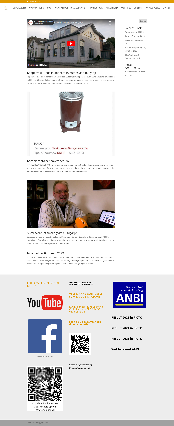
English (166, 8)
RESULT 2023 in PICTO (126, 339)
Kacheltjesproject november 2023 (49, 161)
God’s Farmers (19, 8)
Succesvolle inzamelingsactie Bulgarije (52, 233)
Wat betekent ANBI (125, 349)
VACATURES (126, 8)
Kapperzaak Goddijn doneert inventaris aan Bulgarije (62, 73)
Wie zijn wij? (112, 8)
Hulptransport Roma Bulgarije (69, 8)
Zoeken (143, 21)
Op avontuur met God (40, 8)
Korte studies (97, 8)
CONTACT (138, 8)
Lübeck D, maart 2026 (135, 36)
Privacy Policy (153, 8)
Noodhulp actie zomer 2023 (45, 253)
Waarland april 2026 (134, 32)
